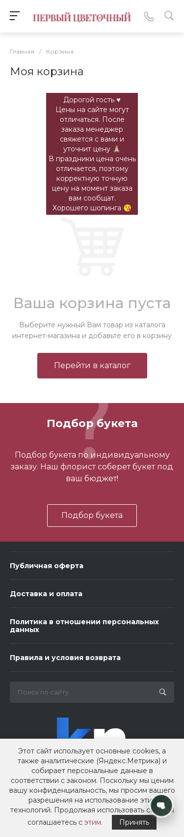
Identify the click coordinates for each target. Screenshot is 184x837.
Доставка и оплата (46, 593)
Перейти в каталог (92, 365)
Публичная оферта (46, 565)
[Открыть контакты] (161, 805)
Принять (134, 822)
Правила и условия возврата (65, 657)
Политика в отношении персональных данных (84, 625)
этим (92, 822)
